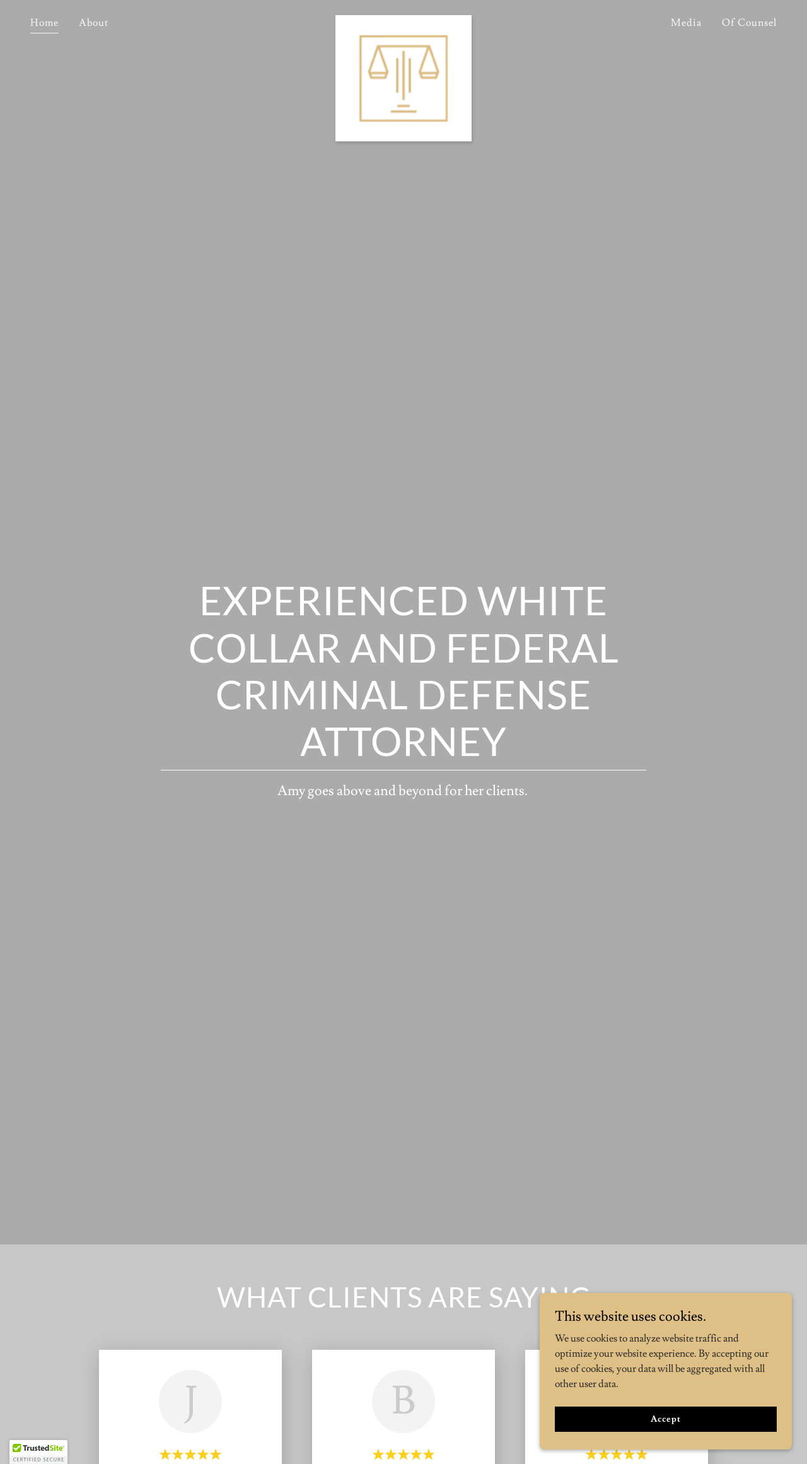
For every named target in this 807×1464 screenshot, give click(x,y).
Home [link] (44, 22)
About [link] (93, 22)
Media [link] (686, 22)
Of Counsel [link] (749, 22)
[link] (403, 20)
